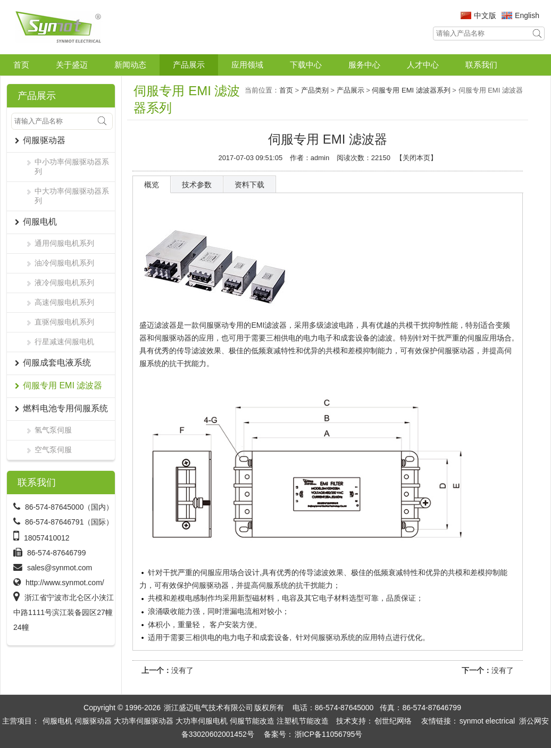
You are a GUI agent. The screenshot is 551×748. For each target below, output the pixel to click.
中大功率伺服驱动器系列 (72, 196)
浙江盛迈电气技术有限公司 (208, 707)
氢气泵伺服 (53, 430)
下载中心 (306, 64)
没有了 (182, 670)
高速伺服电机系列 (64, 302)
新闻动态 (130, 64)
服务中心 (364, 64)
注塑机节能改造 (303, 721)
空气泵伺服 (53, 449)
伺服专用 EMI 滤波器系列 (411, 90)
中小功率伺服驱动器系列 (72, 166)
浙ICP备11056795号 (329, 734)
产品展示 (189, 64)
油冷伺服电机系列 (64, 263)
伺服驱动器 (93, 721)
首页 (21, 64)
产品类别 (315, 90)
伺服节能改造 (252, 721)
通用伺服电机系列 (64, 243)
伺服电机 (57, 721)
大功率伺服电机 (202, 721)
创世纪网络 (393, 721)
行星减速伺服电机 (64, 341)
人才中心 (423, 64)
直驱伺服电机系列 (64, 322)
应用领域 (247, 64)
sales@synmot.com (59, 567)
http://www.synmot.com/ (65, 582)
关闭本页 (416, 158)
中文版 (485, 15)
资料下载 (249, 184)
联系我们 (481, 64)
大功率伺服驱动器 (143, 721)
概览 (151, 184)
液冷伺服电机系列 (64, 282)
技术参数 (197, 184)
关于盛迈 (72, 64)
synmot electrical (487, 721)
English (527, 15)
